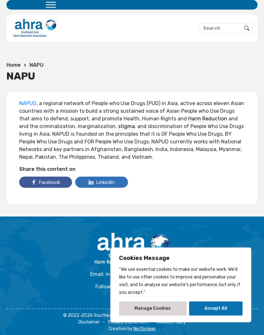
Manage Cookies (152, 308)
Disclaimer (89, 322)
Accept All (215, 308)
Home (13, 65)
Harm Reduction (207, 119)
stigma (126, 126)
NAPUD (27, 103)
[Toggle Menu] (51, 5)
